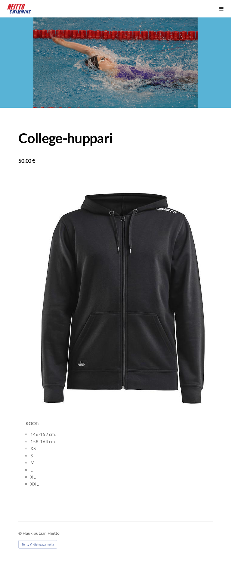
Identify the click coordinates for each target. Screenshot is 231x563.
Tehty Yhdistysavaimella (38, 544)
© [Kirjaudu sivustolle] (20, 533)
